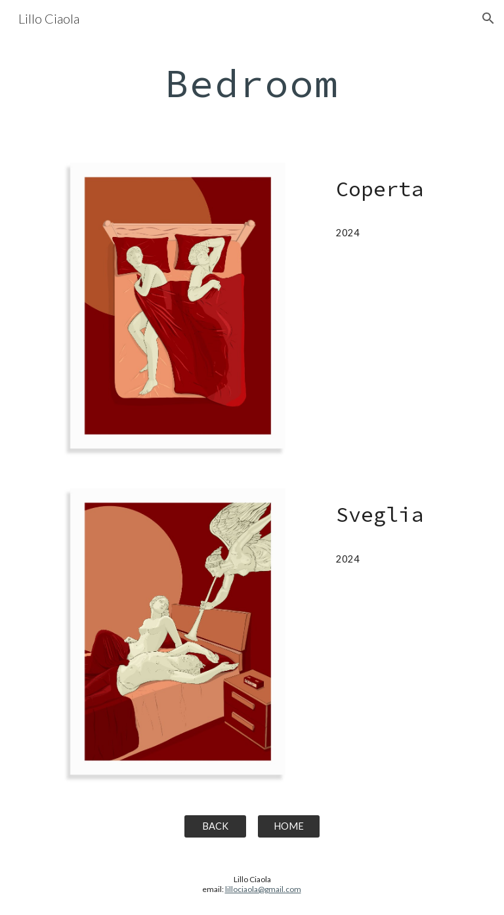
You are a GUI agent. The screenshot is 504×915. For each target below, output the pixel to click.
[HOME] (288, 826)
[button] (488, 18)
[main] (251, 82)
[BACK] (214, 826)
